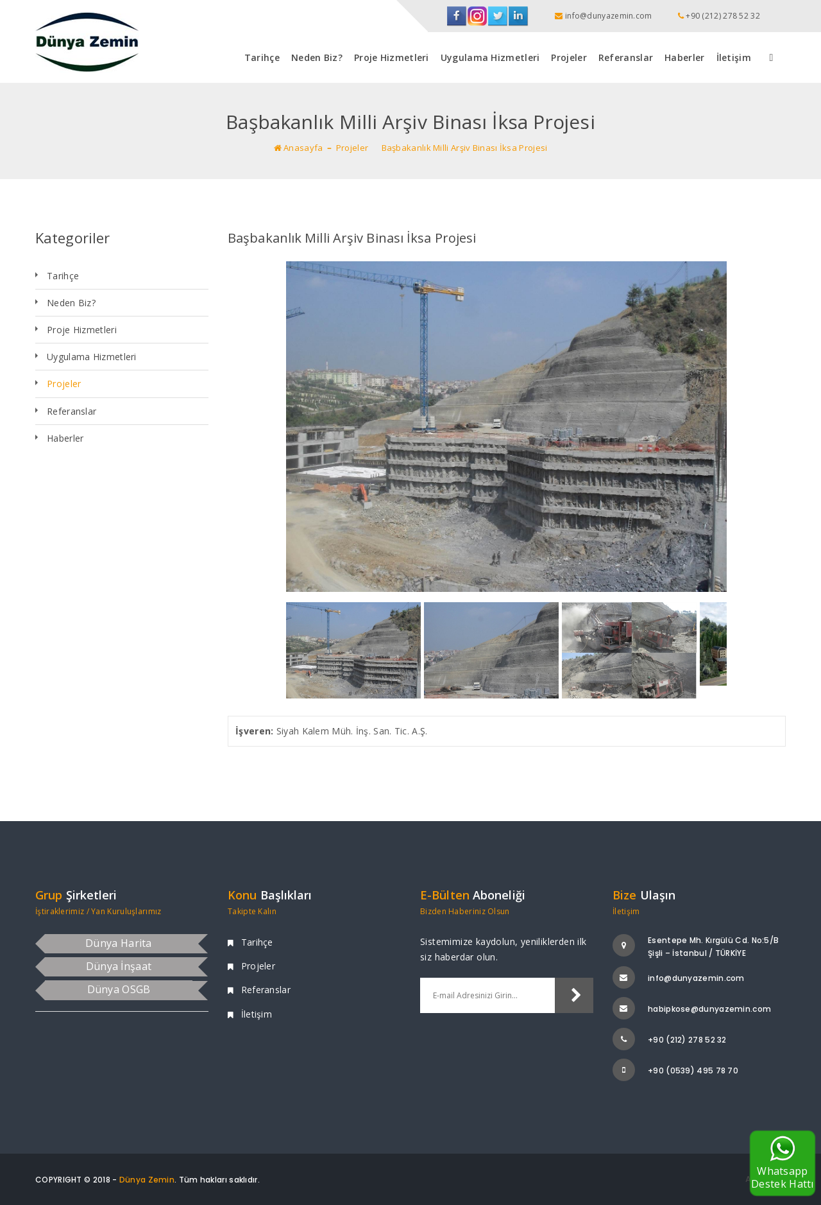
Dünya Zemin (146, 1179)
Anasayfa (298, 147)
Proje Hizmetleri (391, 57)
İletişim (733, 57)
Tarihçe (262, 57)
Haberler (684, 57)
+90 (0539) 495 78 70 (693, 1070)
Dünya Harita (118, 943)
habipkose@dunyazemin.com (709, 1008)
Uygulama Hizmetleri (490, 57)
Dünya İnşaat (119, 966)
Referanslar (625, 57)
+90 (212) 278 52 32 (687, 1039)
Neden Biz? (317, 57)
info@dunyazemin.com (696, 978)
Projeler (568, 57)
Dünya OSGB (119, 989)
